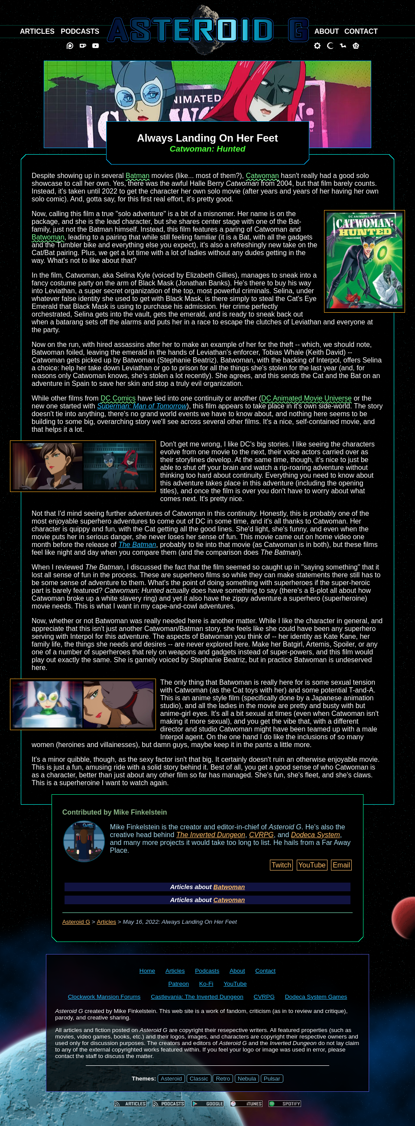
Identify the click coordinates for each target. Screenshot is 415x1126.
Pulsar (272, 1078)
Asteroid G (76, 922)
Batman (137, 175)
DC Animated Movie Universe (306, 398)
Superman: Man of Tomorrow (142, 406)
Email (341, 865)
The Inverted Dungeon (210, 834)
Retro (223, 1078)
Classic (199, 1078)
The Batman (137, 544)
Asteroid (171, 1078)
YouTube (312, 865)
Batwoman (48, 237)
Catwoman (262, 175)
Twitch (281, 865)
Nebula (247, 1078)
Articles (107, 922)
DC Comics (118, 398)
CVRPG (261, 834)
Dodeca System (315, 834)
